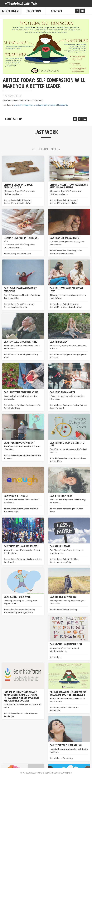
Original (43, 149)
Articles (55, 149)
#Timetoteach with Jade (20, 3)
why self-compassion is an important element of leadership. (41, 105)
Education (34, 11)
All (34, 149)
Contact (56, 11)
